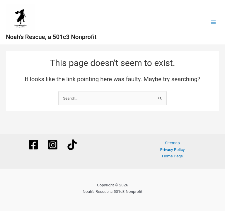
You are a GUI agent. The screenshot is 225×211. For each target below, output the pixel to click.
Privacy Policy (172, 149)
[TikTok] (72, 144)
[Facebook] (33, 144)
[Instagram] (52, 144)
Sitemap (172, 142)
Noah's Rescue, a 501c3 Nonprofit (51, 36)
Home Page (172, 156)
